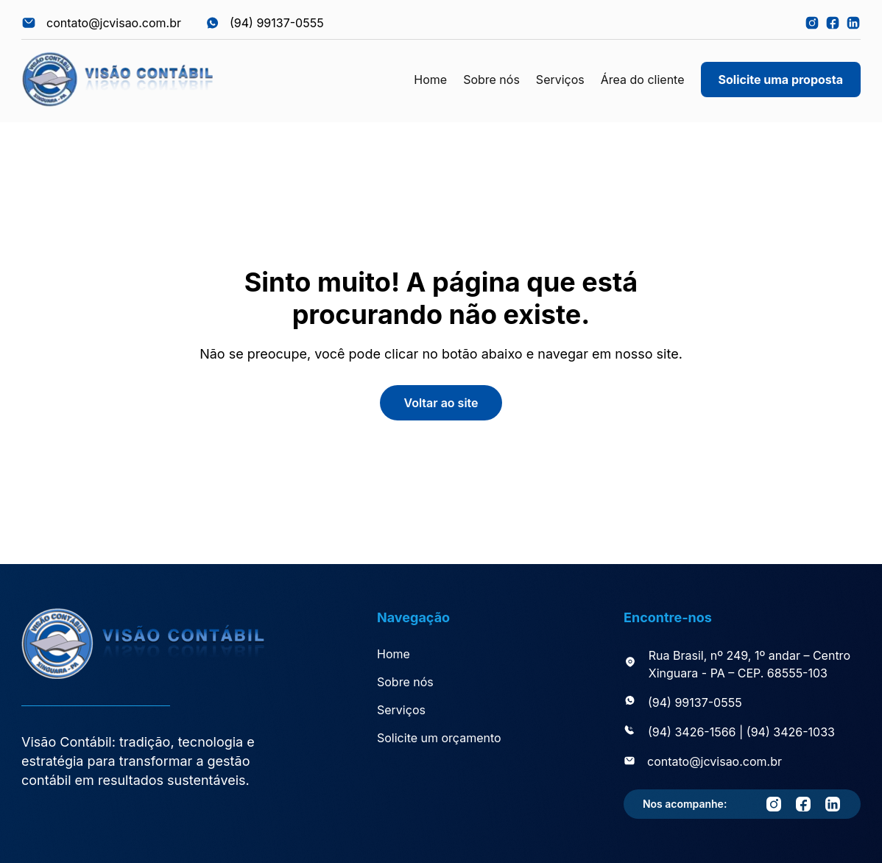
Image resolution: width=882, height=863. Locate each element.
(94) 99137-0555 (695, 702)
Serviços (560, 79)
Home (430, 79)
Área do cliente (643, 79)
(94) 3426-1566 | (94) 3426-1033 (741, 732)
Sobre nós (491, 79)
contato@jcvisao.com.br (714, 761)
